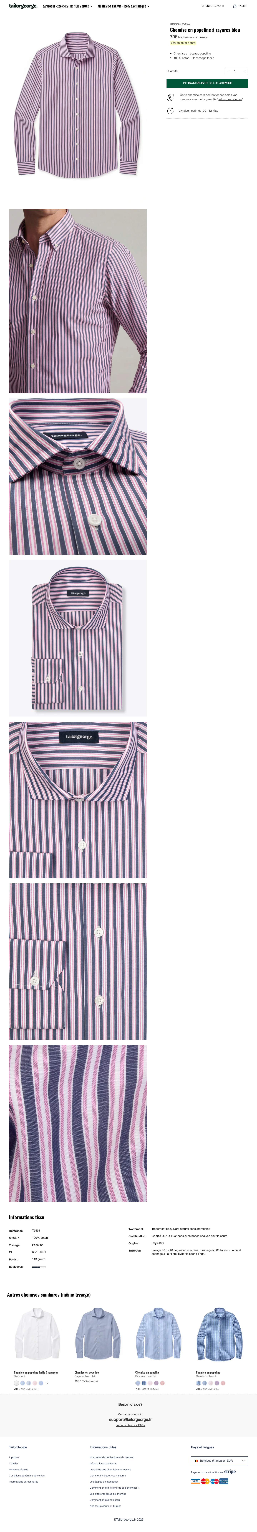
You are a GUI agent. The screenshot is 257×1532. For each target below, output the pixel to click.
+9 (46, 1383)
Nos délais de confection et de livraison (112, 1457)
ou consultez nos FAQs (130, 1425)
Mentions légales (18, 1470)
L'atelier (13, 1464)
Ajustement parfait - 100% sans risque (122, 6)
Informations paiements (103, 1464)
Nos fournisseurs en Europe (105, 1506)
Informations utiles (103, 1447)
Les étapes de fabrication (104, 1482)
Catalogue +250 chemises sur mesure (66, 6)
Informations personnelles (23, 1482)
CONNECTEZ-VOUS (213, 6)
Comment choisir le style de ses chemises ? (115, 1488)
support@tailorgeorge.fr (130, 1420)
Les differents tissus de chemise (108, 1494)
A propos (14, 1457)
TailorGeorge (18, 1447)
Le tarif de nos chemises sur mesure (110, 1470)
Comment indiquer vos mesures (108, 1476)
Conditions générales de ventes (27, 1476)
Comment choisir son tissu (105, 1500)
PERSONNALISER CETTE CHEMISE (207, 83)
